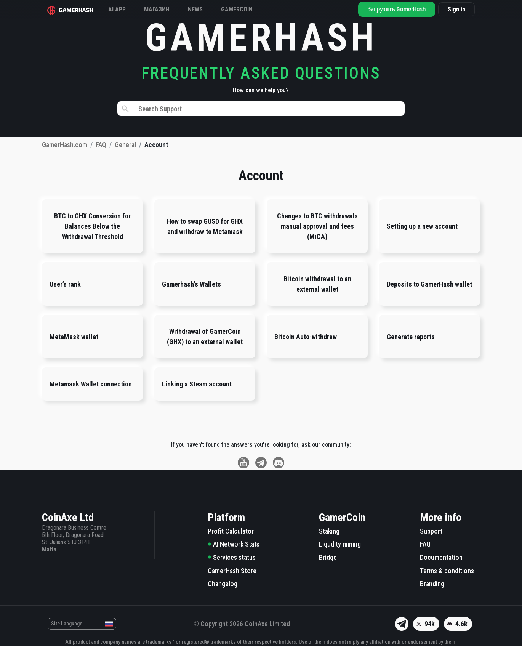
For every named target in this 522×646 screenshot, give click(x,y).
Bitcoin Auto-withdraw (305, 337)
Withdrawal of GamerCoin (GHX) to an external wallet (205, 336)
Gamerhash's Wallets (191, 284)
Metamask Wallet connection (91, 384)
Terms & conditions (447, 571)
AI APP (117, 9)
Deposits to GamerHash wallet (429, 284)
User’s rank (65, 284)
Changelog (222, 584)
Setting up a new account (422, 226)
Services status (232, 557)
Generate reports (411, 337)
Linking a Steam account (197, 384)
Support (431, 531)
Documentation (441, 557)
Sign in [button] (456, 9)
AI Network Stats (233, 544)
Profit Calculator (231, 531)
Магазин (157, 9)
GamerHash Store (232, 571)
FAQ (425, 544)
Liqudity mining (340, 544)
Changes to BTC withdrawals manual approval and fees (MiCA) (317, 226)
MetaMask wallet (74, 337)
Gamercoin (237, 9)
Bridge (328, 557)
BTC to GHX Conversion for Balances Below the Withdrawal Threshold (92, 226)
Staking (329, 531)
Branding (432, 584)
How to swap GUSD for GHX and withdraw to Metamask (205, 226)
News (195, 9)
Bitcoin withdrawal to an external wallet (317, 284)
